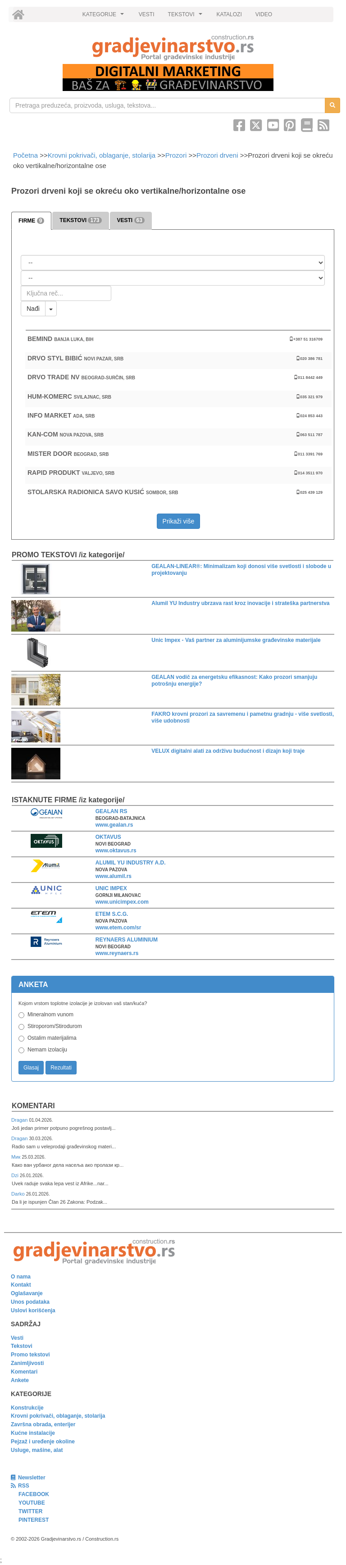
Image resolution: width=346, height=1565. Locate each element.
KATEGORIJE (104, 16)
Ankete (20, 1380)
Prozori (176, 155)
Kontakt (21, 1285)
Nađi (33, 308)
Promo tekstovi (30, 1354)
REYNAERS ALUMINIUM (127, 940)
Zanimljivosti (27, 1363)
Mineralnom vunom (50, 1014)
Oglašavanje (27, 1293)
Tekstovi (21, 1346)
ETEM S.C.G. (112, 914)
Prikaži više (179, 521)
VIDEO (263, 14)
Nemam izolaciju (47, 1049)
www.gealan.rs (114, 825)
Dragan (20, 1120)
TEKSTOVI (186, 16)
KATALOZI (229, 14)
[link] (173, 47)
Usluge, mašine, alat (37, 1450)
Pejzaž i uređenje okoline (43, 1441)
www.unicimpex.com (122, 902)
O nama (21, 1277)
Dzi (15, 1175)
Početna (26, 155)
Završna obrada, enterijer (43, 1424)
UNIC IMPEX (111, 888)
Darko (18, 1193)
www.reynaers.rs (117, 953)
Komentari (33, 1106)
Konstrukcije (27, 1408)
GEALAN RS (111, 811)
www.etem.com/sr (118, 927)
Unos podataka (30, 1302)
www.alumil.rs (114, 876)
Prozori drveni (217, 155)
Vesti (17, 1338)
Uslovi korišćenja (33, 1310)
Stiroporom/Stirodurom (54, 1026)
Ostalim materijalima (52, 1038)
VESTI (147, 14)
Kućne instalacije (33, 1433)
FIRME (31, 221)
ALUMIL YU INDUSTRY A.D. (131, 863)
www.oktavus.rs (116, 850)
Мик (16, 1157)
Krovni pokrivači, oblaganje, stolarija (101, 155)
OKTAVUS (108, 837)
